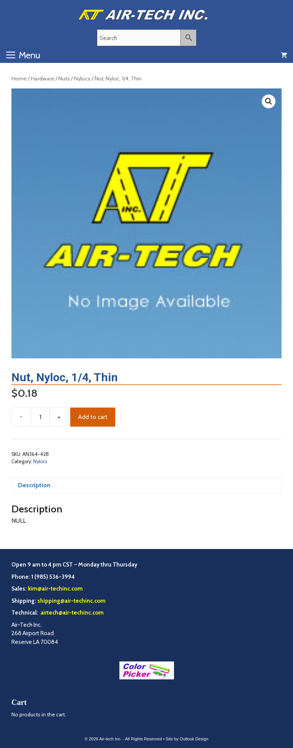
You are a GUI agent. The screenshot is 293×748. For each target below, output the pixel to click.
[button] (268, 101)
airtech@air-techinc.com (71, 612)
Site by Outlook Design (187, 739)
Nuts (64, 78)
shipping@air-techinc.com (71, 600)
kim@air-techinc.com (55, 588)
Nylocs (82, 78)
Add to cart (93, 417)
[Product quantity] (40, 417)
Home (19, 78)
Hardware (42, 78)
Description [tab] (34, 485)
